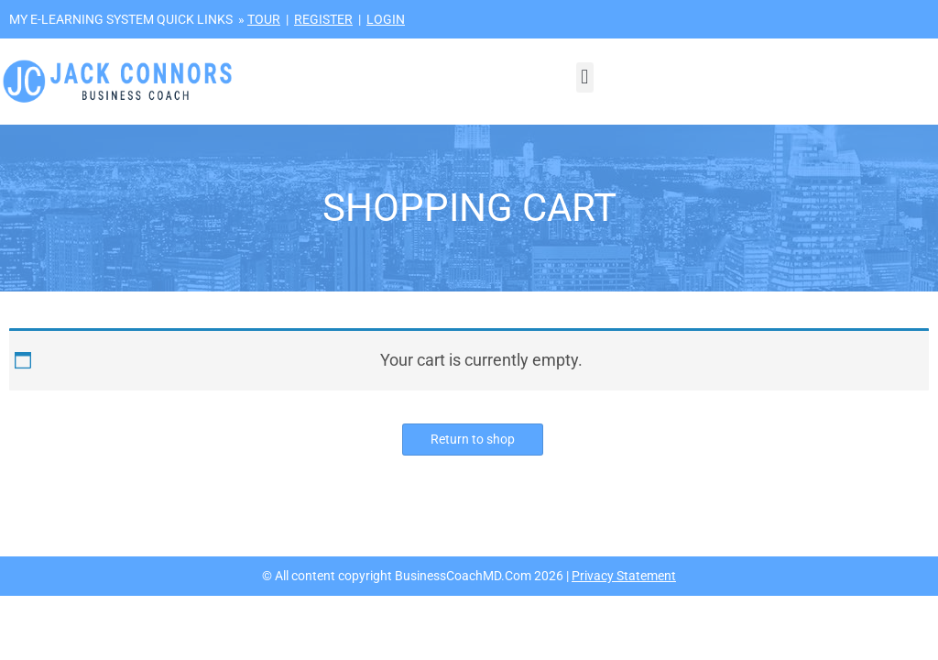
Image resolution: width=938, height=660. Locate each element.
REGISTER (323, 19)
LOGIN (385, 19)
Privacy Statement (624, 575)
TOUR (263, 19)
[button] (585, 77)
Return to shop (473, 439)
